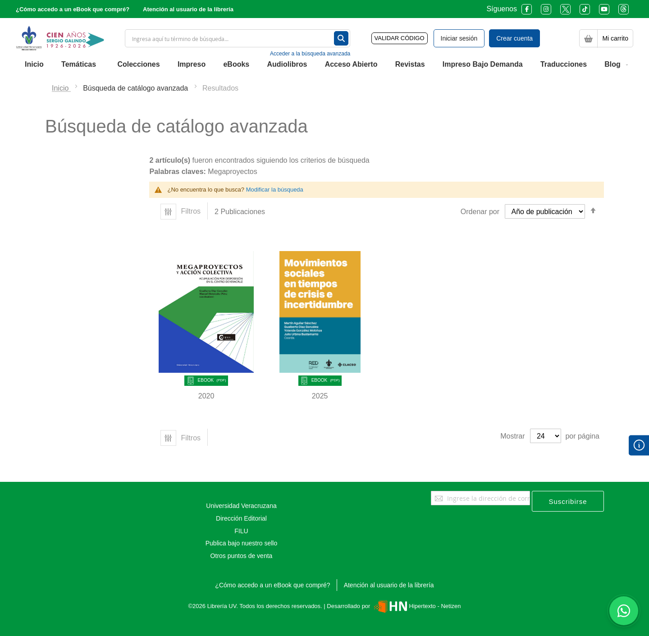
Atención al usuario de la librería (188, 9)
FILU (241, 531)
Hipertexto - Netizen (416, 606)
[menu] (324, 64)
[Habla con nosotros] (623, 610)
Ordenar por (480, 211)
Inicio (61, 88)
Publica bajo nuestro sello (242, 543)
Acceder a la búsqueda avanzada (310, 53)
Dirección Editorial (241, 518)
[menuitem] (34, 64)
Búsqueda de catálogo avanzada (136, 88)
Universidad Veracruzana (241, 505)
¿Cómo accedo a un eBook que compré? (72, 9)
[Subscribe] (568, 501)
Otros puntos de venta (241, 555)
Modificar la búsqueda (274, 189)
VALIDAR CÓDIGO (400, 38)
